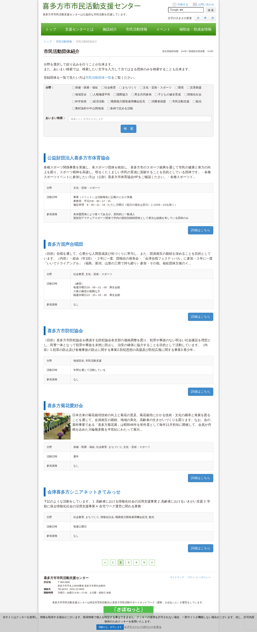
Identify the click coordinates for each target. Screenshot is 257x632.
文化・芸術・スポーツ (156, 87)
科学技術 (79, 101)
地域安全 (79, 94)
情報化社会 (192, 94)
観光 (197, 101)
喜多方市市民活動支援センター (92, 6)
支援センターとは (79, 29)
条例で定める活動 (120, 108)
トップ (51, 29)
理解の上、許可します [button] (110, 627)
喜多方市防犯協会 (65, 330)
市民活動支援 (179, 101)
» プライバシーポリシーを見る (143, 626)
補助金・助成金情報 (195, 29)
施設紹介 (110, 29)
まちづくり (128, 87)
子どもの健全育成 (168, 94)
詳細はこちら (200, 230)
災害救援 (194, 87)
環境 (179, 87)
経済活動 (97, 101)
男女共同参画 (142, 94)
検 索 (128, 128)
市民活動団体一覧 (98, 77)
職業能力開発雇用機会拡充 (126, 101)
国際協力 (121, 94)
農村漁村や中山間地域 (88, 108)
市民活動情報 (136, 29)
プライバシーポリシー (199, 577)
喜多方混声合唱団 (65, 244)
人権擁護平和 (100, 94)
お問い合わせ (206, 4)
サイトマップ (177, 577)
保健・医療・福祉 (85, 87)
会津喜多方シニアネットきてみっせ (84, 491)
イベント (163, 29)
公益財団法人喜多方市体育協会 (78, 157)
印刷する (183, 4)
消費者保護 (157, 101)
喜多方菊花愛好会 (65, 405)
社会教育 (109, 87)
